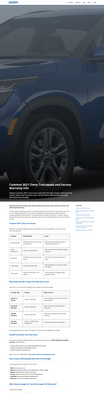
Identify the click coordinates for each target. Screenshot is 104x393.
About (89, 2)
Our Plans (69, 2)
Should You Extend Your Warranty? (83, 215)
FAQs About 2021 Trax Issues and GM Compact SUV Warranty (84, 226)
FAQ (83, 2)
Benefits (77, 2)
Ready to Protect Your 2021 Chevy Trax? (84, 230)
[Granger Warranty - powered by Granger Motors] (14, 3)
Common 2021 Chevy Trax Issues (83, 208)
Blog (94, 2)
